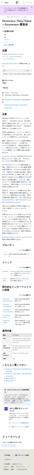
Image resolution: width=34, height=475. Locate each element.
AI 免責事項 (7, 464)
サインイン (29, 2)
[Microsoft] (17, 2)
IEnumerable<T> (11, 378)
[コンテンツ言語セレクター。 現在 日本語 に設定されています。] (7, 455)
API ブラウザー (15, 17)
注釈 (5, 37)
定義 (5, 35)
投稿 (12, 467)
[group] (17, 74)
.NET (8, 17)
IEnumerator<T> (11, 381)
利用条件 (6, 469)
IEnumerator (8, 100)
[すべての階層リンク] (3, 16)
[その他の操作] (30, 16)
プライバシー (19, 467)
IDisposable (8, 108)
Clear (22, 208)
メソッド (6, 42)
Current (4, 145)
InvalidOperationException (12, 202)
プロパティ (7, 39)
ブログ (5, 467)
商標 (12, 469)
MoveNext (15, 148)
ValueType (14, 93)
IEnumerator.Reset (8, 200)
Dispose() (5, 271)
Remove (4, 211)
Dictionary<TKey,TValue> (10, 63)
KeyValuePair (17, 100)
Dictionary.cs (10, 59)
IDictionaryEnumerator (11, 105)
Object (7, 93)
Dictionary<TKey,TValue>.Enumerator (20, 271)
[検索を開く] (23, 2)
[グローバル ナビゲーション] (2, 2)
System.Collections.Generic (15, 54)
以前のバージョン (17, 464)
